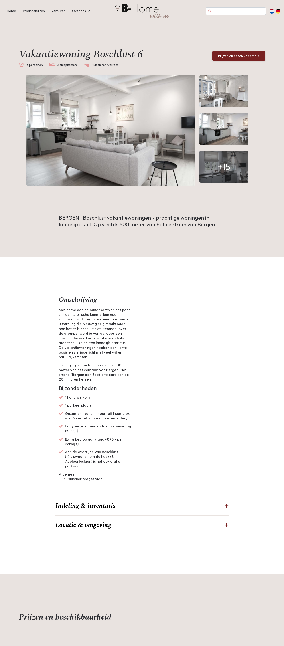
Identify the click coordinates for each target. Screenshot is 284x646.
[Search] (236, 11)
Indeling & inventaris (85, 515)
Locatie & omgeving (83, 534)
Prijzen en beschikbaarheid (238, 56)
